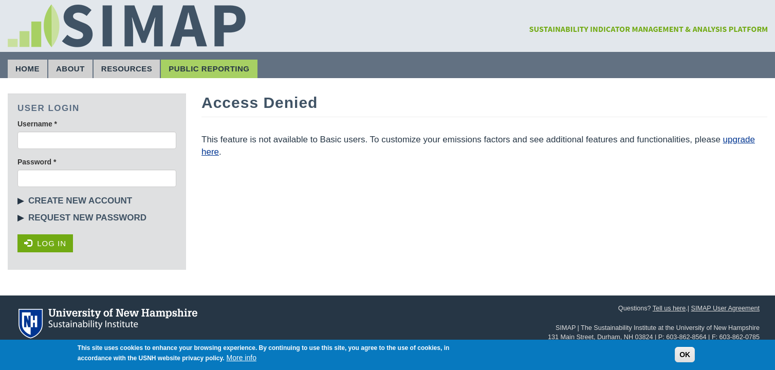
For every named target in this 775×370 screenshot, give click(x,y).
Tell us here (669, 308)
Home (27, 68)
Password (36, 162)
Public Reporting (209, 68)
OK (684, 356)
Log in (45, 243)
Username (37, 124)
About (70, 68)
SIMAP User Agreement (725, 308)
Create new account (80, 201)
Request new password (87, 218)
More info (241, 359)
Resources (127, 68)
